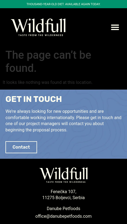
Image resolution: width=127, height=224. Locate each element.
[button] (115, 27)
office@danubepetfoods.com (63, 216)
